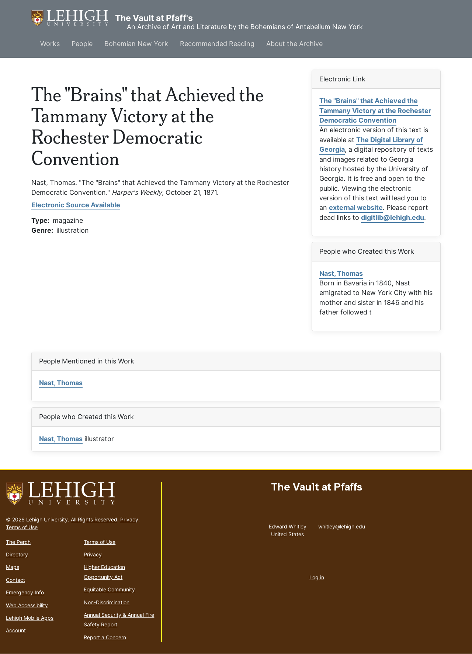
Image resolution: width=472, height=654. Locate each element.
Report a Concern (105, 637)
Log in (316, 577)
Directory (17, 554)
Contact (15, 579)
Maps (12, 566)
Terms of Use (22, 527)
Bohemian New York (136, 43)
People (82, 43)
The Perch (18, 541)
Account (16, 630)
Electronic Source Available (75, 205)
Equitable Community (109, 589)
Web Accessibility (27, 605)
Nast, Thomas (341, 273)
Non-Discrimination (106, 602)
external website (356, 207)
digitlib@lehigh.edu (392, 217)
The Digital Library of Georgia (371, 144)
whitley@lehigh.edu (341, 525)
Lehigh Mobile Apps (29, 617)
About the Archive (294, 43)
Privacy (129, 519)
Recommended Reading (217, 43)
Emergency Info (25, 592)
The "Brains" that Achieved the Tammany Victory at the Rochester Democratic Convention (375, 110)
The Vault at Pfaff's (73, 18)
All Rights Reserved (94, 519)
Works (50, 43)
